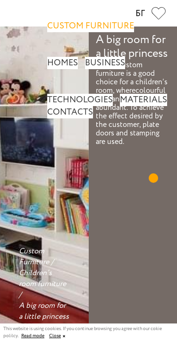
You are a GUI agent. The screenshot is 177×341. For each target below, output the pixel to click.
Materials (143, 100)
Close (55, 336)
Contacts (70, 112)
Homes (62, 63)
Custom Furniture (90, 26)
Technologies (80, 100)
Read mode (32, 336)
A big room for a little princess (44, 311)
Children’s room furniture (42, 278)
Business (105, 63)
